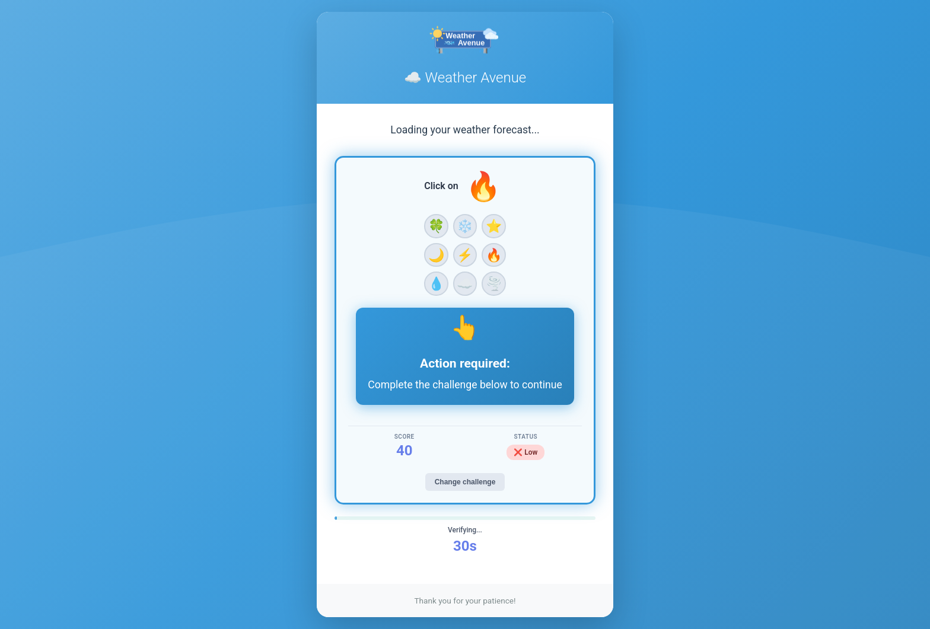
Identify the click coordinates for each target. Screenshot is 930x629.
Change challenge (465, 482)
